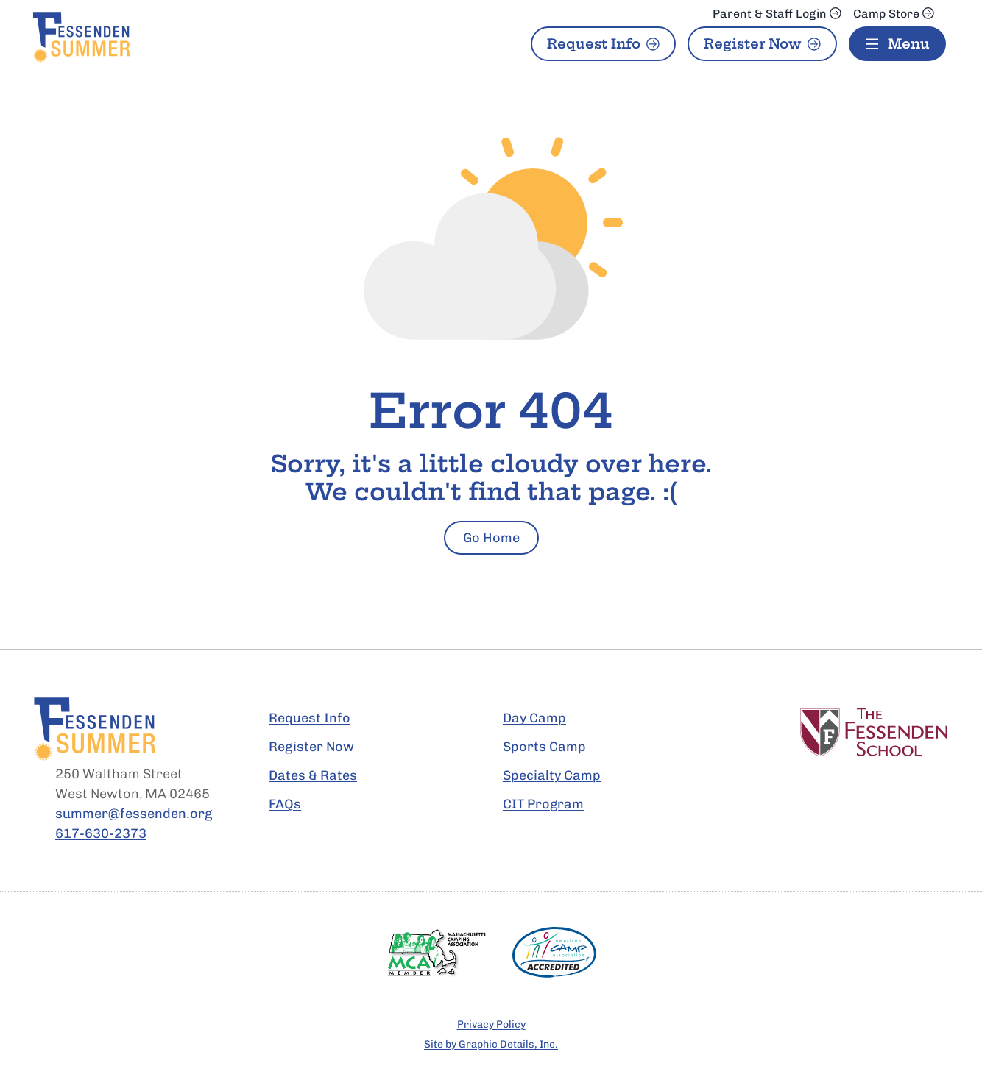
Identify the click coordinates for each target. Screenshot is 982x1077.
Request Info (593, 43)
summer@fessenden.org (133, 814)
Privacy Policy (491, 1024)
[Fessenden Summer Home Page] (147, 37)
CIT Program (543, 804)
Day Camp (534, 718)
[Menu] (897, 43)
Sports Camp (544, 747)
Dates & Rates (313, 775)
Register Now (753, 43)
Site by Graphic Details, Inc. (491, 1044)
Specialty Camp (552, 775)
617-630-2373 (100, 833)
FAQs (285, 804)
